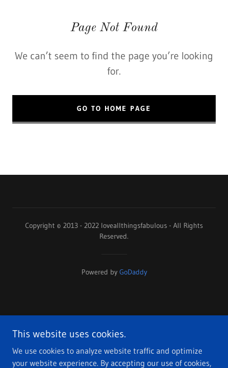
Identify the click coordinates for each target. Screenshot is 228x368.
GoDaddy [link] (133, 272)
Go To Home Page (114, 108)
